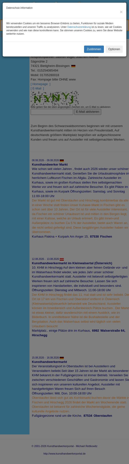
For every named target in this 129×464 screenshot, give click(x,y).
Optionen (114, 49)
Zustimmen (94, 49)
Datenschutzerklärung (79, 27)
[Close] (121, 11)
